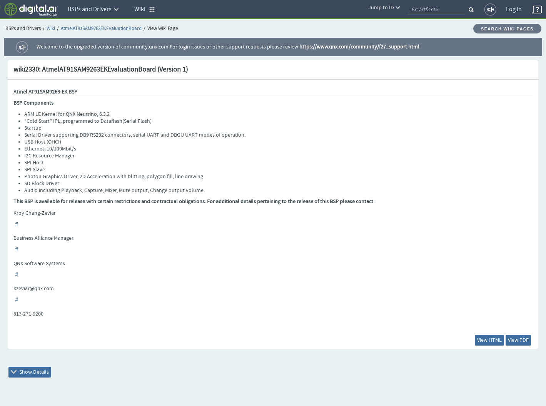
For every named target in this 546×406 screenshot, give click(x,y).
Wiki (51, 28)
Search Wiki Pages (507, 29)
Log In (514, 9)
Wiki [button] (144, 9)
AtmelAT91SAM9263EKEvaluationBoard (101, 28)
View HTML (489, 340)
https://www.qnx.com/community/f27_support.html (359, 46)
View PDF (518, 340)
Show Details (30, 372)
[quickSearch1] (436, 9)
